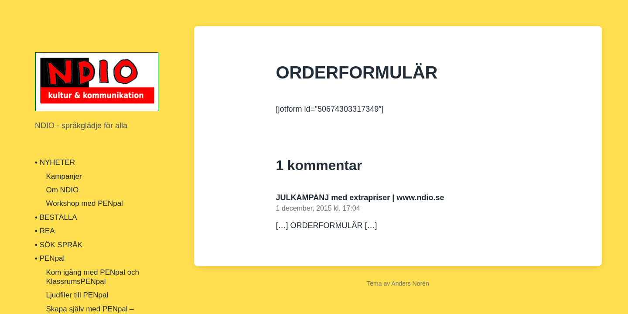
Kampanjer (64, 176)
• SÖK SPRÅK (58, 245)
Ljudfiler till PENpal (77, 295)
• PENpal (50, 258)
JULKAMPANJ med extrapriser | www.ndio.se (360, 197)
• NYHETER (55, 162)
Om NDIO (62, 190)
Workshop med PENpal (84, 203)
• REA (45, 231)
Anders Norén (410, 283)
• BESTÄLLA (56, 217)
